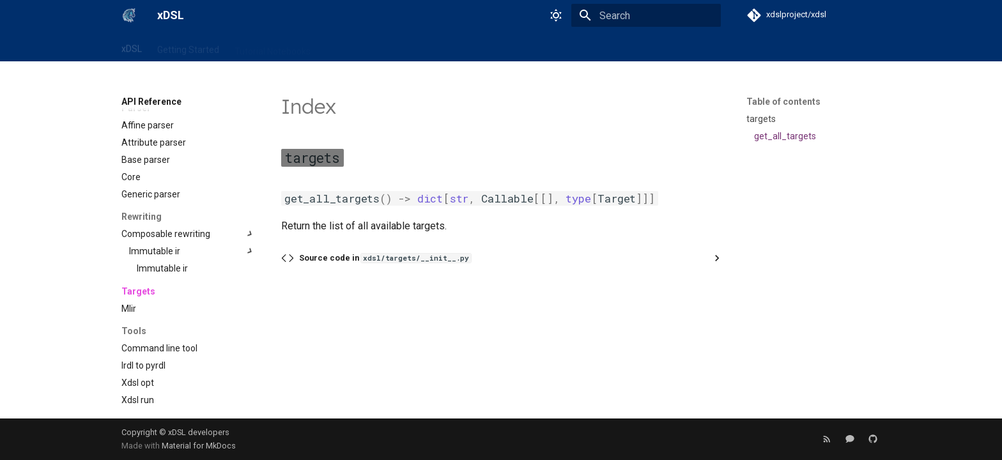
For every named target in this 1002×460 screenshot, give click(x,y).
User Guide (421, 47)
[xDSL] (129, 15)
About (551, 47)
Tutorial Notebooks (273, 47)
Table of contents (783, 101)
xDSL (131, 47)
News (470, 47)
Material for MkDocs (199, 445)
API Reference (355, 47)
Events (510, 47)
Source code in (385, 258)
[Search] (646, 15)
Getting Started (188, 47)
